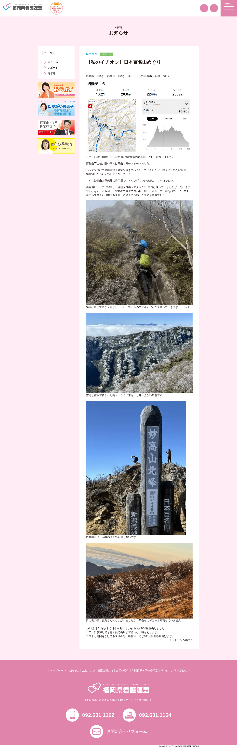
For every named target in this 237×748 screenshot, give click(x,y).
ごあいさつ (88, 670)
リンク (165, 670)
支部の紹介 (122, 670)
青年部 (51, 73)
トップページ (58, 670)
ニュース (53, 61)
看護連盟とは (105, 670)
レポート (53, 67)
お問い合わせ (179, 670)
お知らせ (73, 670)
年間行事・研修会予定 (145, 670)
